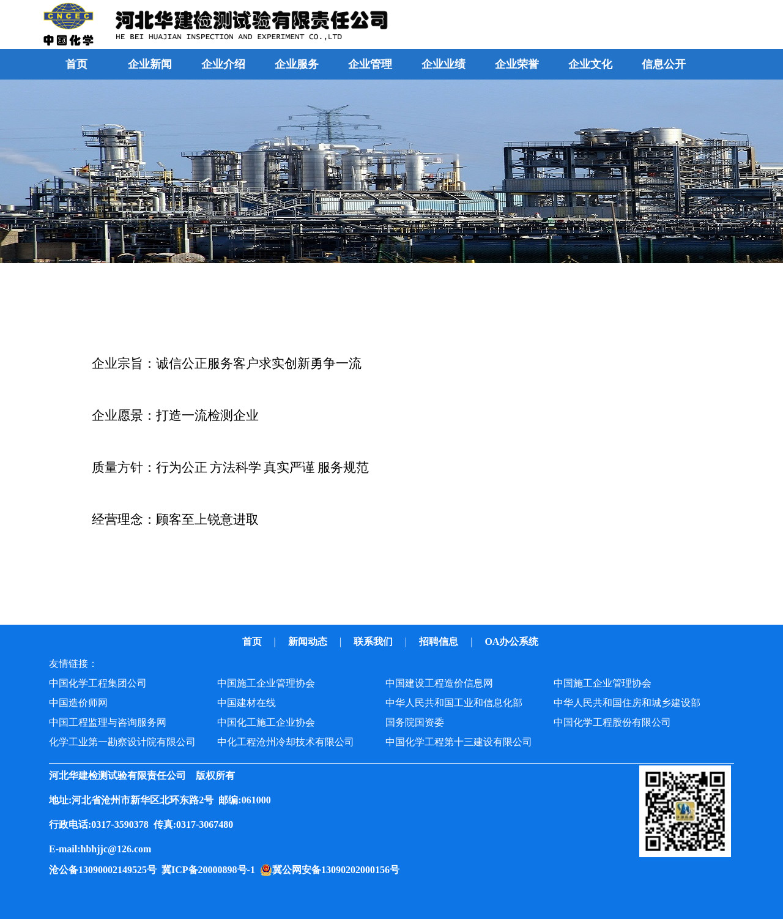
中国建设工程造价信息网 (439, 683)
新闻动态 (309, 641)
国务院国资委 (414, 722)
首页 (76, 64)
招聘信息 (439, 641)
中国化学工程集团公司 (98, 683)
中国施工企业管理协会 (266, 683)
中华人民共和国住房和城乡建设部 (627, 703)
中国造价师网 (78, 703)
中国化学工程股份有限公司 (612, 722)
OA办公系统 (513, 641)
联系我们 (374, 641)
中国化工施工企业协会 (266, 722)
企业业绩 (443, 64)
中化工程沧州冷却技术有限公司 (285, 742)
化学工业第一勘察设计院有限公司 (122, 742)
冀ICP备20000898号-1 (210, 870)
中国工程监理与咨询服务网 (107, 722)
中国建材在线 (246, 703)
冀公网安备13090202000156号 (338, 870)
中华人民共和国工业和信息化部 (453, 703)
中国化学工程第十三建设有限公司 (458, 742)
